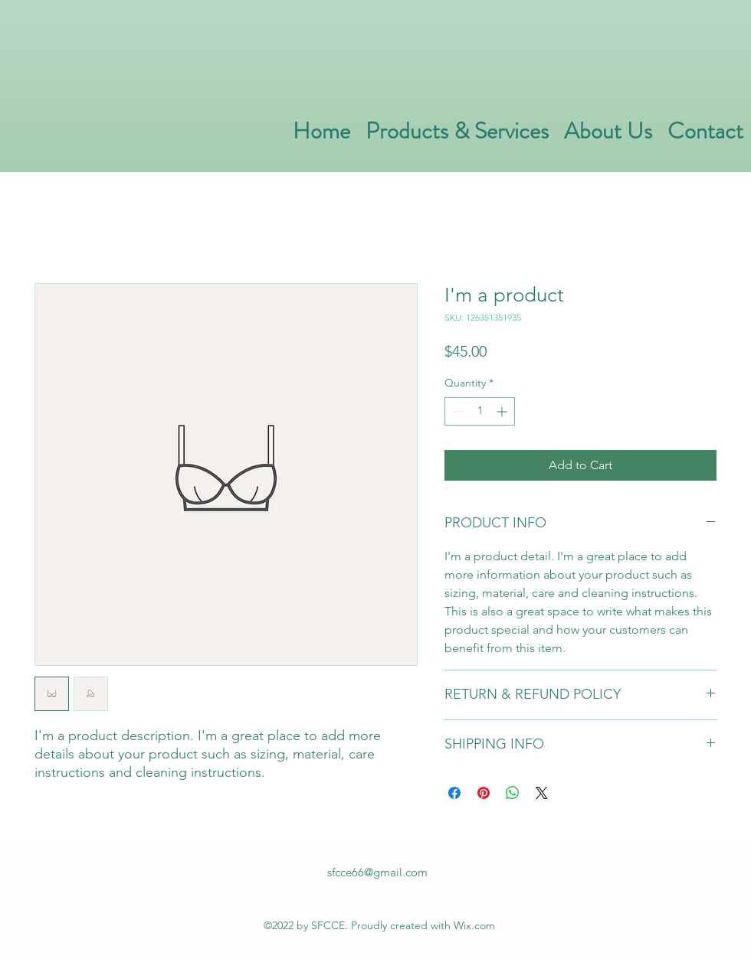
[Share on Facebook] (454, 793)
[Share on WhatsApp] (512, 793)
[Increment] (503, 411)
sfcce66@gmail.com (377, 872)
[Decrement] (456, 411)
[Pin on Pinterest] (483, 793)
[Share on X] (542, 793)
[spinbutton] (480, 411)
